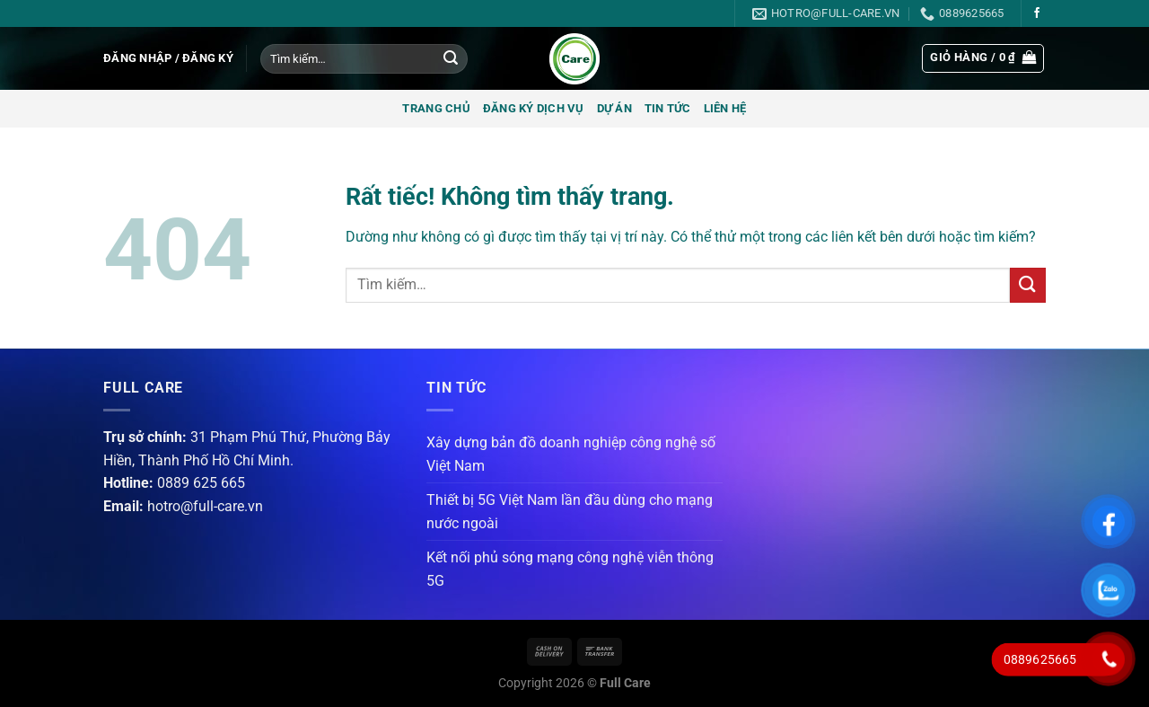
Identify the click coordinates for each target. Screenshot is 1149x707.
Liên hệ (725, 108)
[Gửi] (450, 59)
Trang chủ (435, 108)
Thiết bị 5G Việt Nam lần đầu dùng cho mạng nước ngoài (569, 511)
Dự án (614, 108)
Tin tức (668, 108)
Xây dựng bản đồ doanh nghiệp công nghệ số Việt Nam (570, 454)
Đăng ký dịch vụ (533, 108)
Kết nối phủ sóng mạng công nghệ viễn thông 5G (570, 569)
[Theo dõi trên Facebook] (1036, 13)
